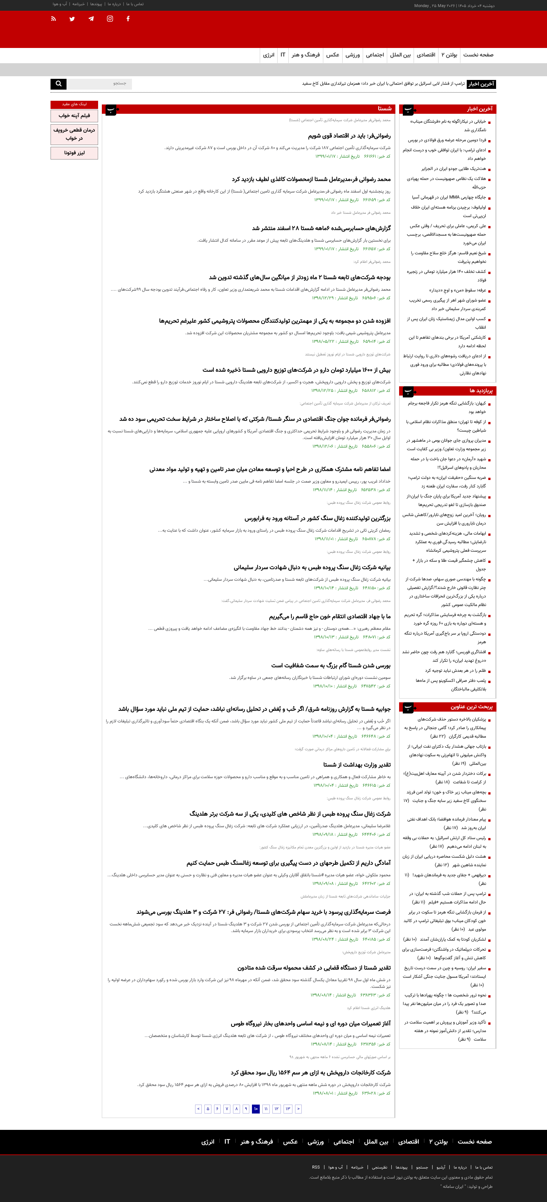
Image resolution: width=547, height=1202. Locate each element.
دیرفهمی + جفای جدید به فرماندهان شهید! (445, 879)
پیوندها (96, 4)
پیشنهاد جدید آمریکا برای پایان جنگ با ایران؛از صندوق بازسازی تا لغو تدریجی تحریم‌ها (446, 500)
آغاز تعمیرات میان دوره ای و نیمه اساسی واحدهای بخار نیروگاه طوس (311, 1024)
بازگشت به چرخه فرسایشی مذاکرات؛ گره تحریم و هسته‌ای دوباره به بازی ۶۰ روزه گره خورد (445, 619)
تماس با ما (135, 4)
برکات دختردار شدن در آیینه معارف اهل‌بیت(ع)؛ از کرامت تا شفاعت (444, 778)
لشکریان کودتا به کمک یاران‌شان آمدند (444, 939)
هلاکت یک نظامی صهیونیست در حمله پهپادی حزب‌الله (446, 183)
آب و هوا (60, 4)
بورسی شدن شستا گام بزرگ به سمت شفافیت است (331, 666)
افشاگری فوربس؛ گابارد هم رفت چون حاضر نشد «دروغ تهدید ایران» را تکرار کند (444, 656)
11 (266, 1109)
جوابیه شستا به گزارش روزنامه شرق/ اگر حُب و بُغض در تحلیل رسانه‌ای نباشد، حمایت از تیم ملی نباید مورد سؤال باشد (254, 709)
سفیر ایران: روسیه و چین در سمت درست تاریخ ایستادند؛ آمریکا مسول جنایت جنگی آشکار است (444, 977)
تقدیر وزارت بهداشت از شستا (357, 765)
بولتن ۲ (449, 55)
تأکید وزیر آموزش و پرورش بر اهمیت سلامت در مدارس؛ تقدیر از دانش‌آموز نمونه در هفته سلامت (445, 1031)
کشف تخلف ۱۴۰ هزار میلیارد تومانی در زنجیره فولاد (446, 276)
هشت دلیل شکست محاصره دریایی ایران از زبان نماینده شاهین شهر (444, 861)
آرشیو (441, 1167)
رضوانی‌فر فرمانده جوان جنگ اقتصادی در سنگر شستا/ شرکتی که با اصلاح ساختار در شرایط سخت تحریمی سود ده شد (255, 419)
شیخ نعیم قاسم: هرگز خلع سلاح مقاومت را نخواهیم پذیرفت (448, 257)
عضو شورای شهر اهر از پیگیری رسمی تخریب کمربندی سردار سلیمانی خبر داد (447, 304)
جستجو (422, 1167)
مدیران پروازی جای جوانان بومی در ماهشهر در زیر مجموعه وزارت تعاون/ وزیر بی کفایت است (446, 444)
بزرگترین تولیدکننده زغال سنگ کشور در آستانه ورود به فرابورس (318, 518)
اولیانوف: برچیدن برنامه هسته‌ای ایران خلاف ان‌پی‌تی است (448, 211)
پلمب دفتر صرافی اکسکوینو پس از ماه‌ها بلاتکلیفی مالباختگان (451, 685)
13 (288, 1109)
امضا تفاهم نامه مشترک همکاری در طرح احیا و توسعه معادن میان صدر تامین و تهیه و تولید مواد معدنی (270, 469)
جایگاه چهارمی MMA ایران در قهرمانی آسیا (449, 197)
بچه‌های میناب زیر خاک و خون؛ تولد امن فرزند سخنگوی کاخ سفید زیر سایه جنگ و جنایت (445, 801)
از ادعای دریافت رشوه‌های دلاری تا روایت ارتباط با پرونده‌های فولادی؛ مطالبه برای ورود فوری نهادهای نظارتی (444, 365)
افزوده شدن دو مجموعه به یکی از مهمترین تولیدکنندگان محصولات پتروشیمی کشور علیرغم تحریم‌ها (275, 321)
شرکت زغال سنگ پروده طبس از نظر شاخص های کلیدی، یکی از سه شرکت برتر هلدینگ (290, 814)
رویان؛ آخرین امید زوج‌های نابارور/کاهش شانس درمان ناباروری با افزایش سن (444, 519)
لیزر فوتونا (74, 153)
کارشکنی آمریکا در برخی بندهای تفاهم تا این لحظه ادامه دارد (447, 341)
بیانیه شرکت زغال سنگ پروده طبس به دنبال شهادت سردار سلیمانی (312, 568)
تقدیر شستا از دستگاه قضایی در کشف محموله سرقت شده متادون (314, 968)
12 (277, 1109)
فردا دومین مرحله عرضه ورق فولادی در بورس (447, 140)
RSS (316, 1167)
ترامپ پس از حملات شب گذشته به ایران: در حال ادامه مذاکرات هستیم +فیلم (447, 898)
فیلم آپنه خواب (74, 116)
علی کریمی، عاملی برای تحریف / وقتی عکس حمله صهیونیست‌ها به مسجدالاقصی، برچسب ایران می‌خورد (446, 234)
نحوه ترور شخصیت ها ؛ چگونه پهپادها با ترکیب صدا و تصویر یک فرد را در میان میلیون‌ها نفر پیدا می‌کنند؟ (444, 1004)
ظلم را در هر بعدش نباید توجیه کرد (455, 670)
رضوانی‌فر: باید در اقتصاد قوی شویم (349, 136)
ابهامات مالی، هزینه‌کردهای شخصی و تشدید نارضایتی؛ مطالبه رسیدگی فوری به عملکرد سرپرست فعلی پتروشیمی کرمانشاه (447, 542)
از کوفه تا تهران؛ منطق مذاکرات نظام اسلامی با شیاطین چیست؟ (446, 426)
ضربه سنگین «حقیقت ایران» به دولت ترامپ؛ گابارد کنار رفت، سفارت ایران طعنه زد (447, 482)
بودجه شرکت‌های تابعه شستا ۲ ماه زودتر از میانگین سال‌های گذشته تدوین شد (300, 278)
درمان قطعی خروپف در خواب (74, 134)
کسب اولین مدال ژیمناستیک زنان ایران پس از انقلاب (446, 323)
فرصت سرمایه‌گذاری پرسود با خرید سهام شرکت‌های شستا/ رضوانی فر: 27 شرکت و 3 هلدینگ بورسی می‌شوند (263, 912)
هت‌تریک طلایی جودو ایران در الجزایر (453, 168)
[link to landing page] (459, 29)
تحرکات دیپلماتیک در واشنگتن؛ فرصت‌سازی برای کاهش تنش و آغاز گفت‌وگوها (444, 953)
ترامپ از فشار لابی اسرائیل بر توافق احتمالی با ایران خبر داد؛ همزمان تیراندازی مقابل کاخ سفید (383, 83)
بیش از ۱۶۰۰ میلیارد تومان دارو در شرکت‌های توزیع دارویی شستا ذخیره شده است (297, 370)
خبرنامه (78, 4)
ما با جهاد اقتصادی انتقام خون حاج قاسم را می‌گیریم (330, 617)
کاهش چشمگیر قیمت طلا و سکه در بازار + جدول (449, 565)
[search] (59, 84)
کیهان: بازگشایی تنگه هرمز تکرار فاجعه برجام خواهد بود (447, 407)
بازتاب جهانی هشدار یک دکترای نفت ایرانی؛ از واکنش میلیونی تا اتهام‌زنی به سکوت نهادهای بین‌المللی (446, 755)
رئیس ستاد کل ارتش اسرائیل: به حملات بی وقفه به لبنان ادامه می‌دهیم (444, 842)
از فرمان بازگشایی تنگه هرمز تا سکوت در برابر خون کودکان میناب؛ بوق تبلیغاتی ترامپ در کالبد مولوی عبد (445, 921)
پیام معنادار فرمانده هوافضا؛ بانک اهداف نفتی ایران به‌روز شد (446, 823)
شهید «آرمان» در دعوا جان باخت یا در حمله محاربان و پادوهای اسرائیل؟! (448, 463)
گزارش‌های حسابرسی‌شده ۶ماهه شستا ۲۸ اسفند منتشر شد (321, 228)
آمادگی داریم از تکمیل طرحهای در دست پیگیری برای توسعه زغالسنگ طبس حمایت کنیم (289, 863)
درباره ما (114, 4)
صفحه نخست (478, 55)
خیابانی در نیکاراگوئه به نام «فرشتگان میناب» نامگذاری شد (448, 125)
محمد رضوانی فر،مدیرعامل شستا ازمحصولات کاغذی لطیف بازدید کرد (311, 179)
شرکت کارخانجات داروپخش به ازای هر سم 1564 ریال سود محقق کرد (311, 1073)
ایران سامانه (453, 1186)
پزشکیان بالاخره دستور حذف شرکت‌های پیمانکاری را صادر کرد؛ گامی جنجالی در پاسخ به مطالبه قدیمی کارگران (445, 728)
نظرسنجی (379, 1167)
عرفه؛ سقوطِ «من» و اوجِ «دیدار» (457, 290)
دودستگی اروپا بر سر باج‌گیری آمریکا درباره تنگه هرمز (445, 637)
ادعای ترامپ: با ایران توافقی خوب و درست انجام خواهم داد (444, 154)
